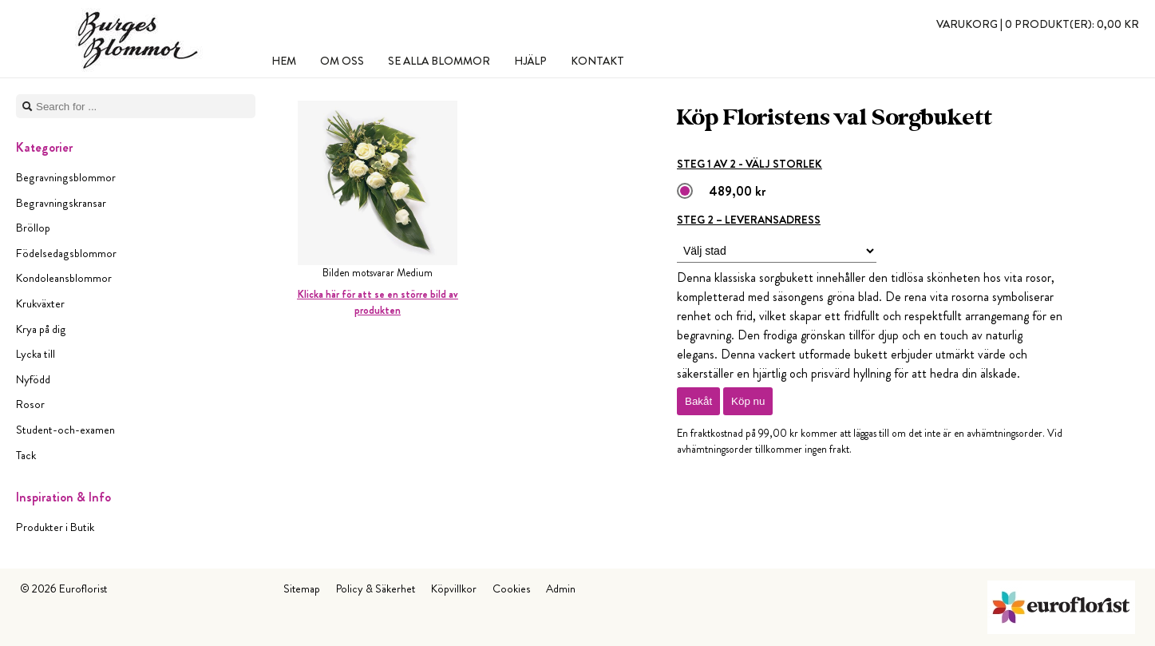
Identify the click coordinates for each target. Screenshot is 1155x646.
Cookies (511, 588)
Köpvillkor (454, 588)
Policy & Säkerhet (375, 588)
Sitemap (301, 588)
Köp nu (748, 401)
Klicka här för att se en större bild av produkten (377, 302)
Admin (561, 588)
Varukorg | (1037, 24)
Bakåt (698, 401)
